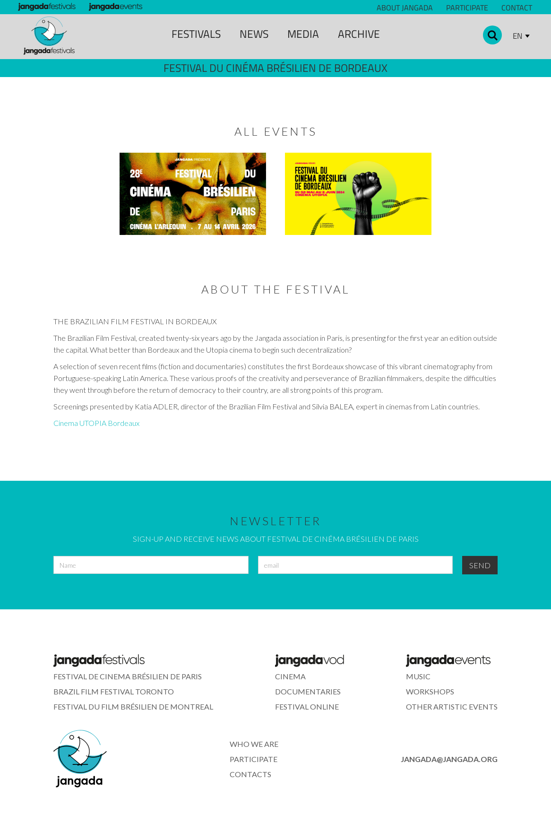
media (303, 34)
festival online (307, 706)
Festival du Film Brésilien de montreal (133, 706)
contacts (250, 774)
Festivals (196, 34)
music (418, 676)
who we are (254, 743)
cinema (290, 676)
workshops (430, 691)
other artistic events (452, 706)
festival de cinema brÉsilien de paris (127, 676)
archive (359, 34)
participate (253, 758)
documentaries (308, 691)
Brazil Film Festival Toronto (113, 691)
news (254, 34)
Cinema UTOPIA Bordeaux (96, 422)
